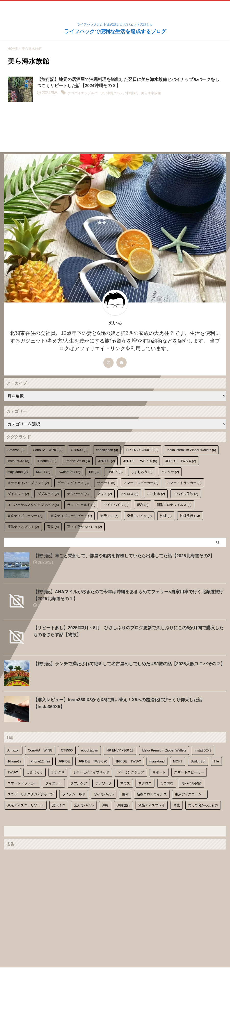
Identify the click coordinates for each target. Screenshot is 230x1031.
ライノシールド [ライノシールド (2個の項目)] (81, 505)
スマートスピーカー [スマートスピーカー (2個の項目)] (141, 483)
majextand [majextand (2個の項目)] (17, 472)
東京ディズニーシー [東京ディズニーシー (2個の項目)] (24, 516)
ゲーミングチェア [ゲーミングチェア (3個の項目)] (73, 483)
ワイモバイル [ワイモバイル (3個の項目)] (116, 505)
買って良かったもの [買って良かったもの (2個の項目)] (84, 527)
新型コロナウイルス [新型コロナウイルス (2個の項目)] (174, 505)
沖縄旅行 (146, 94)
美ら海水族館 (168, 94)
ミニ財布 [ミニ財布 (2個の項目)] (156, 494)
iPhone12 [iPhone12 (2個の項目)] (47, 461)
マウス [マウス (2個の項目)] (104, 494)
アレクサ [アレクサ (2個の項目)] (170, 472)
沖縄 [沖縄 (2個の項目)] (166, 516)
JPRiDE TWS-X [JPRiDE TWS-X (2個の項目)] (180, 461)
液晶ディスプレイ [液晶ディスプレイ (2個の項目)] (23, 527)
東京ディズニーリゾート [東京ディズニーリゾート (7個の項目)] (71, 516)
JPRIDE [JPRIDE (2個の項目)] (106, 461)
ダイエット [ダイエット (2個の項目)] (18, 494)
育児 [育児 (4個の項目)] (53, 527)
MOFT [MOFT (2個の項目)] (43, 472)
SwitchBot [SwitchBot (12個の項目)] (69, 472)
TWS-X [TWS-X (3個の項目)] (115, 472)
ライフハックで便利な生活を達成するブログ (115, 31)
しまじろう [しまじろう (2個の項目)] (142, 472)
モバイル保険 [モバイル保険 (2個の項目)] (185, 494)
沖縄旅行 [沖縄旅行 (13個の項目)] (190, 516)
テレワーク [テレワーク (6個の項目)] (78, 494)
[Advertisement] (112, 888)
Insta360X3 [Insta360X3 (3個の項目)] (18, 461)
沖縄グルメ (125, 94)
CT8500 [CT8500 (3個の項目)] (79, 450)
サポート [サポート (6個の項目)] (106, 483)
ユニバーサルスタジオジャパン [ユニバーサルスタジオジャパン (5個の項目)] (33, 505)
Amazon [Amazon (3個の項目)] (16, 450)
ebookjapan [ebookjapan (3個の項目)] (107, 450)
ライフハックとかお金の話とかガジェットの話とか (115, 1007)
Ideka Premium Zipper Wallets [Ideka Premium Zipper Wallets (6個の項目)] (191, 450)
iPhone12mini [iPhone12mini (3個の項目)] (77, 461)
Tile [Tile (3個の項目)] (93, 472)
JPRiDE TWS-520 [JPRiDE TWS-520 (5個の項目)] (140, 461)
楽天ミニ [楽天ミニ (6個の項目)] (109, 516)
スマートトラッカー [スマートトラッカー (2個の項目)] (184, 483)
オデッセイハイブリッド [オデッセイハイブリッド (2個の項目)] (28, 483)
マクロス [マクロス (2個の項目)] (129, 494)
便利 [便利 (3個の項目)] (143, 505)
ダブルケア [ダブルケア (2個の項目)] (48, 494)
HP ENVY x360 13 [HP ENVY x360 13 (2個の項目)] (142, 450)
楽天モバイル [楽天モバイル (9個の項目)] (139, 516)
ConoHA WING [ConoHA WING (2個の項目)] (48, 450)
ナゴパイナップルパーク (90, 94)
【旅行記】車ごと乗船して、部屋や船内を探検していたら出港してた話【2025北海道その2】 (129, 555)
